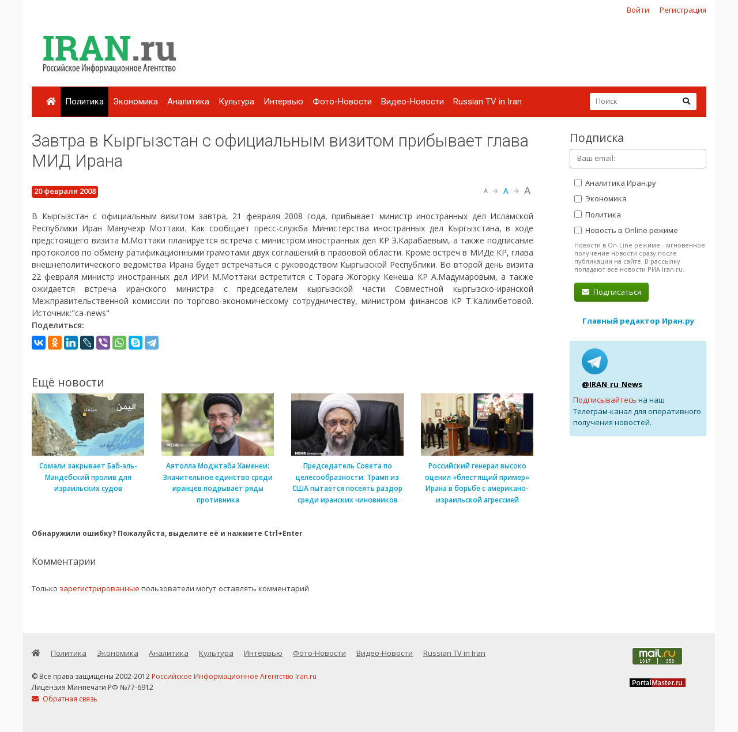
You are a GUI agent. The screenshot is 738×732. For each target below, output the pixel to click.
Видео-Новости (412, 101)
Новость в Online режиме (626, 230)
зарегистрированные (99, 588)
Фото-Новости (342, 101)
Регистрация (683, 10)
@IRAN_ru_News (612, 384)
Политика (84, 101)
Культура (236, 101)
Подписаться (611, 292)
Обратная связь (64, 699)
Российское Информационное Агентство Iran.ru (234, 676)
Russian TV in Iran (487, 101)
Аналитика (188, 101)
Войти (638, 10)
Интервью (283, 101)
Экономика (135, 101)
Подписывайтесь (605, 400)
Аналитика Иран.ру (615, 183)
